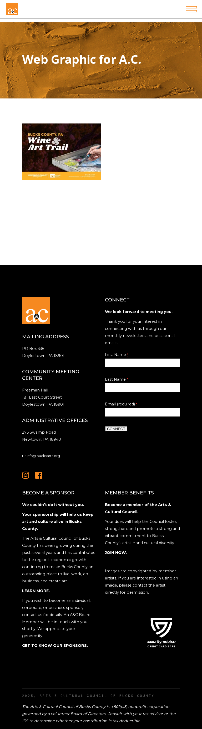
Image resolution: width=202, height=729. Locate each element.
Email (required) (121, 404)
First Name (116, 354)
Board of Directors (87, 713)
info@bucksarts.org (43, 456)
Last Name (116, 379)
